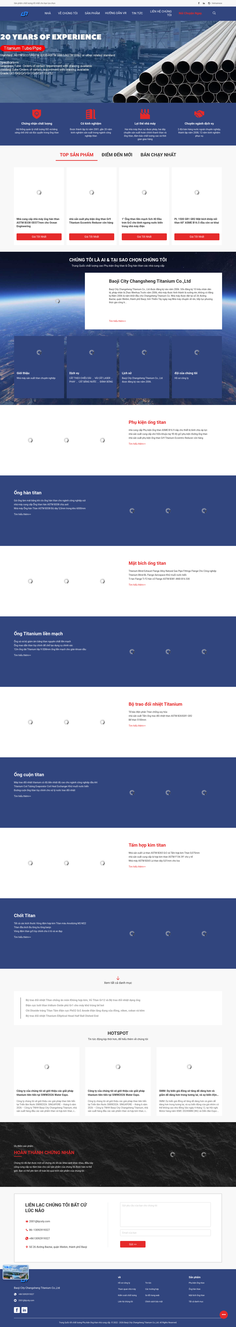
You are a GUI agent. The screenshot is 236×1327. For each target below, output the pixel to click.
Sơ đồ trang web (152, 1295)
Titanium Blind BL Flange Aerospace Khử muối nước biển (158, 575)
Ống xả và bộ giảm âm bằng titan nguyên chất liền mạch (42, 641)
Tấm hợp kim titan (147, 845)
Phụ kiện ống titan (147, 422)
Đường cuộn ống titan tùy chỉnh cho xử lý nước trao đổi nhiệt (44, 790)
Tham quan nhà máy (127, 1289)
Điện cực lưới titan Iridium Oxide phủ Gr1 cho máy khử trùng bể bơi (65, 1005)
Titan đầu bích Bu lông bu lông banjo (32, 927)
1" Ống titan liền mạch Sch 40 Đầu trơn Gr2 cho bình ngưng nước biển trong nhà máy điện (142, 222)
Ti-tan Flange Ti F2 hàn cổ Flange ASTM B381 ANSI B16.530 (159, 579)
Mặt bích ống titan (147, 563)
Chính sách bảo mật (154, 1301)
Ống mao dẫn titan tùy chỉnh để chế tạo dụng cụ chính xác (43, 645)
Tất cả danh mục (196, 1301)
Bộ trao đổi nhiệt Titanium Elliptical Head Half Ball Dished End (62, 1015)
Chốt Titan (24, 915)
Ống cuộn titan (29, 774)
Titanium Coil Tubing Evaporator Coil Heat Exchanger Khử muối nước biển (51, 786)
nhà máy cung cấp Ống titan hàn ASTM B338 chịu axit (41, 504)
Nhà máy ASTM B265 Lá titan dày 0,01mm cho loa (154, 860)
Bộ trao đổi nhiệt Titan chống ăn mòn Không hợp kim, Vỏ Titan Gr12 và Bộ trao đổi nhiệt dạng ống (83, 1000)
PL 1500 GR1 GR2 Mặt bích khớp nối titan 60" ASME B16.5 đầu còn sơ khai (196, 220)
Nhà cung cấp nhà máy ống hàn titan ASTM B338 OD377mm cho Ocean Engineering (38, 222)
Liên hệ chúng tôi (125, 1301)
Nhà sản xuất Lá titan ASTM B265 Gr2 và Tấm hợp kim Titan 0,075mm (164, 853)
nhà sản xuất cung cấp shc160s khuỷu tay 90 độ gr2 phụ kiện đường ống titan (168, 434)
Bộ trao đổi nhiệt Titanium (155, 704)
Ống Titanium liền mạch (38, 633)
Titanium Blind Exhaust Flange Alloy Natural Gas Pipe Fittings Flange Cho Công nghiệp (172, 571)
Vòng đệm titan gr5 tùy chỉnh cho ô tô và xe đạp (38, 931)
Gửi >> (133, 1244)
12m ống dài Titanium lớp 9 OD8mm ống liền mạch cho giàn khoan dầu (50, 649)
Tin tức (148, 1283)
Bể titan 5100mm (137, 719)
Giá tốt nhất (39, 236)
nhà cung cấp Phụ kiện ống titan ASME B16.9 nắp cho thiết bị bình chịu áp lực (168, 430)
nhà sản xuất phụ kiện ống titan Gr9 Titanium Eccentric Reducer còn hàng (91, 220)
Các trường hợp (152, 1289)
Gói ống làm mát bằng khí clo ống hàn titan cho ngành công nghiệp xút (50, 500)
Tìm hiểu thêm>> (117, 321)
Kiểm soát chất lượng (127, 1295)
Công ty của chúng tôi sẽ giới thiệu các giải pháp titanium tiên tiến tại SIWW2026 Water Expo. (45, 1092)
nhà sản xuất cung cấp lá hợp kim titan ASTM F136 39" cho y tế (161, 856)
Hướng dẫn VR (116, 13)
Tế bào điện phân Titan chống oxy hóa (148, 712)
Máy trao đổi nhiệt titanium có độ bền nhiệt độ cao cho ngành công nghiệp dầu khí (55, 782)
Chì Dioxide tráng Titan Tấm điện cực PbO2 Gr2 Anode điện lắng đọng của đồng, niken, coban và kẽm (85, 1010)
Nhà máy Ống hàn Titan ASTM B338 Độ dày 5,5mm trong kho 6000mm (50, 508)
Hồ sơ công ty (124, 1283)
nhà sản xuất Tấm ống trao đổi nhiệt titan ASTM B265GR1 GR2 (160, 716)
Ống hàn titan (27, 492)
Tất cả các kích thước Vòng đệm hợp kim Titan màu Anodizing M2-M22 (50, 923)
